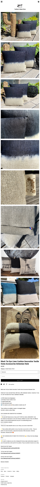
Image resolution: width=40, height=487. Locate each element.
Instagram (12, 476)
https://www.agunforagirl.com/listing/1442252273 (10, 458)
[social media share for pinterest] (6, 384)
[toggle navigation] (1, 1)
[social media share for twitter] (4, 384)
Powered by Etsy (4, 484)
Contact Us (9, 471)
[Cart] (38, 2)
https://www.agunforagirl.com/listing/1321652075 (10, 453)
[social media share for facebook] (1, 384)
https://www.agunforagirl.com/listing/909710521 (10, 448)
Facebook (3, 476)
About (5, 471)
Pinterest (7, 476)
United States (8, 369)
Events (14, 471)
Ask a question (11, 384)
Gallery (17, 471)
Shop (2, 471)
